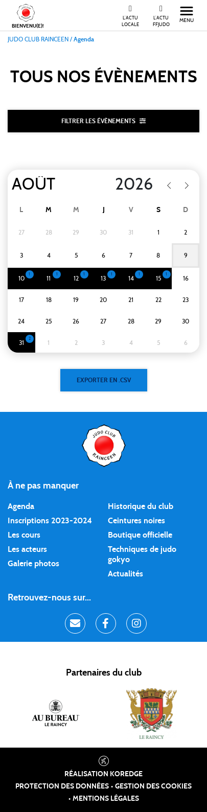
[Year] (123, 184)
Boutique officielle (140, 535)
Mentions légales (106, 798)
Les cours (24, 535)
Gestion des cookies (153, 786)
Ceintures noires (136, 521)
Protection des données (62, 786)
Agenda (21, 506)
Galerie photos (33, 564)
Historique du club (140, 506)
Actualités (125, 574)
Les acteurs (27, 549)
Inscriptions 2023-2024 (50, 521)
